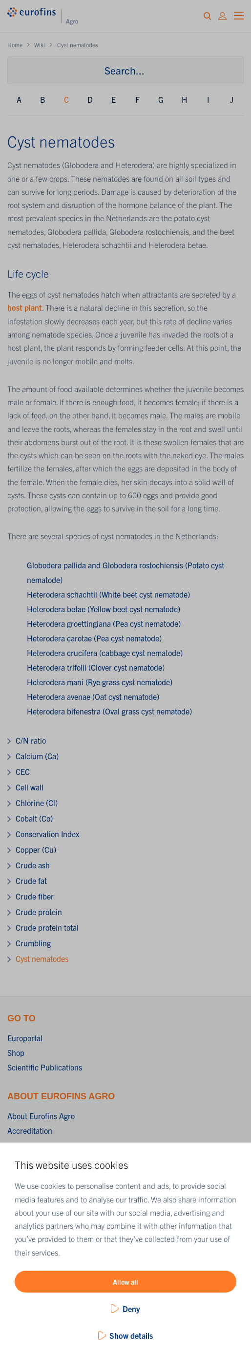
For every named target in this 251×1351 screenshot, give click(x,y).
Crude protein (39, 912)
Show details (131, 1335)
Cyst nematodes (42, 958)
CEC (23, 771)
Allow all (125, 1281)
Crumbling (33, 943)
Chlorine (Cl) (37, 802)
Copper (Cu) (36, 849)
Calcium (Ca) (37, 756)
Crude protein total (47, 927)
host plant (24, 307)
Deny (131, 1308)
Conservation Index (47, 834)
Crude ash (33, 865)
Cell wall (29, 787)
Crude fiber (35, 896)
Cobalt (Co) (34, 818)
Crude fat (31, 880)
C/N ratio (31, 740)
